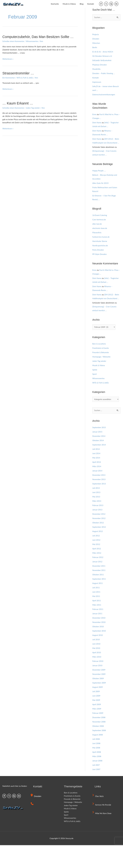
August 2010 (97, 636)
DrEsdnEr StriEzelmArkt (102, 60)
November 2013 (99, 480)
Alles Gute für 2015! (100, 183)
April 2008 (96, 753)
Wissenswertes (33, 41)
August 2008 (97, 735)
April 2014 (96, 463)
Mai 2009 (96, 701)
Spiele (94, 370)
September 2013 (99, 484)
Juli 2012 (96, 536)
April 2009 (96, 705)
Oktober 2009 (98, 679)
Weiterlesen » (8, 58)
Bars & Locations (99, 344)
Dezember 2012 (99, 515)
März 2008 (97, 757)
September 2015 (99, 428)
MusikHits (96, 69)
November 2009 (99, 675)
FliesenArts (97, 233)
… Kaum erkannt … (18, 103)
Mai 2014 (96, 458)
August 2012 (97, 532)
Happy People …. (99, 171)
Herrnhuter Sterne (100, 241)
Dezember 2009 (99, 670)
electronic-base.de (100, 228)
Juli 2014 (96, 450)
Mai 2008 (96, 748)
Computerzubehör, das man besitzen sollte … (39, 37)
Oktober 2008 (98, 727)
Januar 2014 (97, 471)
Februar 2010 (98, 662)
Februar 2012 (98, 558)
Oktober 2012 (98, 523)
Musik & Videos (69, 4)
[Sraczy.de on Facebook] (101, 4)
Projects (95, 34)
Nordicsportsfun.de (100, 246)
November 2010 (99, 623)
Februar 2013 (98, 506)
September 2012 (99, 528)
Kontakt (90, 4)
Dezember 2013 (99, 476)
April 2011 (96, 601)
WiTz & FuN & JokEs (25, 77)
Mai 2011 (96, 597)
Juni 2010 (96, 644)
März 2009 (97, 709)
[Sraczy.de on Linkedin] (116, 4)
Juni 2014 (96, 454)
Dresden (95, 39)
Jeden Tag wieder (34, 108)
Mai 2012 (96, 545)
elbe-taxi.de (97, 224)
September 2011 (99, 580)
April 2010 (96, 653)
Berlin (94, 47)
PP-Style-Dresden (99, 254)
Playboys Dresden (99, 65)
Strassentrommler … (18, 73)
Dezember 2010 (99, 618)
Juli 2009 (96, 692)
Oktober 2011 (98, 575)
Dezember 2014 (99, 437)
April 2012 (96, 549)
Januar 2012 (97, 562)
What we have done (102, 814)
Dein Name (97, 122)
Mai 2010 (96, 649)
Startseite (55, 4)
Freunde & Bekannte (101, 353)
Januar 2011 (97, 614)
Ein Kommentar (8, 77)
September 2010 (99, 631)
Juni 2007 (96, 770)
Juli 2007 (96, 766)
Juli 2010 (96, 640)
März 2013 (97, 502)
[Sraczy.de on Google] (111, 4)
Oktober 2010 (98, 627)
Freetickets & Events (101, 348)
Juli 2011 (96, 588)
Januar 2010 (97, 666)
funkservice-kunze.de (101, 237)
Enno (94, 114)
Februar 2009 (98, 714)
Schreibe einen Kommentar (13, 41)
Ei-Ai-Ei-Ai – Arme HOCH (103, 52)
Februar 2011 (98, 610)
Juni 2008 (96, 744)
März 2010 (97, 657)
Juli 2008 (96, 740)
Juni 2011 (96, 592)
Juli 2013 (96, 489)
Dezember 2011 (99, 567)
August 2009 (97, 688)
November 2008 (99, 722)
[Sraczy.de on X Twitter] (106, 4)
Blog (81, 4)
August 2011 (97, 584)
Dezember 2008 (99, 718)
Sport (94, 374)
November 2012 (99, 519)
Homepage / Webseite (101, 357)
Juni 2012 (96, 541)
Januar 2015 (97, 432)
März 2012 (97, 554)
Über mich (98, 797)
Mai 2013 (96, 497)
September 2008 (99, 731)
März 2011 (97, 605)
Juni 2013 (96, 493)
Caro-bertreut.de (99, 220)
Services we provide (102, 806)
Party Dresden (98, 250)
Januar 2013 (97, 510)
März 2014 (97, 467)
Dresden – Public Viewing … (104, 73)
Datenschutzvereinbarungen (104, 94)
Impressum (96, 82)
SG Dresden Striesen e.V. (102, 56)
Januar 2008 (97, 761)
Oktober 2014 (98, 441)
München (96, 43)
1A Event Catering (100, 215)
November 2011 (99, 571)
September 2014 (99, 445)
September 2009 (99, 683)
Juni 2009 (96, 696)
